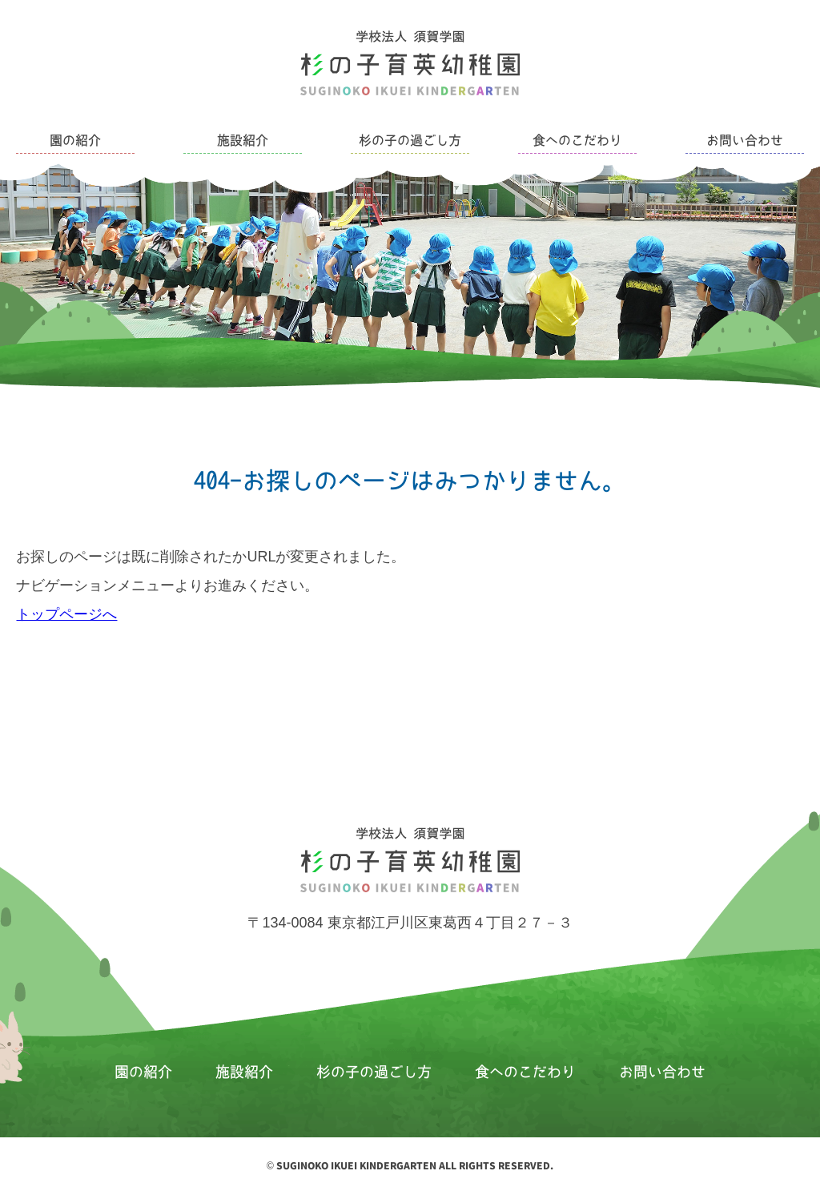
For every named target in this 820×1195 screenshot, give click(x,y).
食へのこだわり (577, 140)
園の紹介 (75, 140)
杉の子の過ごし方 (410, 140)
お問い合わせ (744, 140)
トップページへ (66, 614)
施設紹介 (242, 140)
